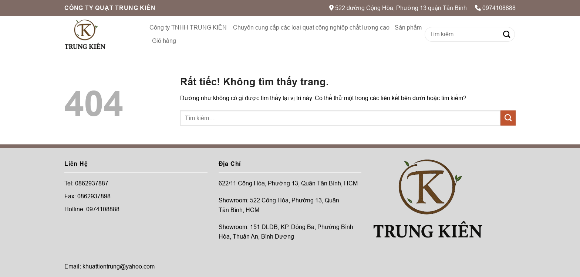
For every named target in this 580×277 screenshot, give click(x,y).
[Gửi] (506, 34)
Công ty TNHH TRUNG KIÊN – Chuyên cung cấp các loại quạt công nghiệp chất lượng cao (269, 27)
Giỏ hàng (164, 41)
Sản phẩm (408, 27)
